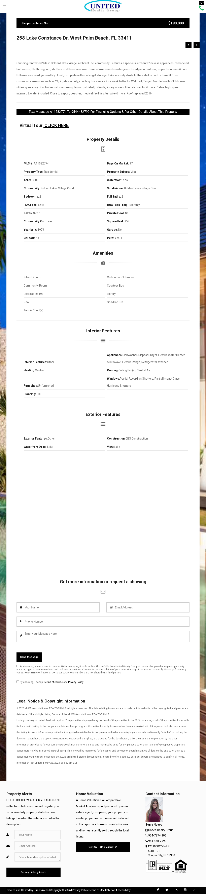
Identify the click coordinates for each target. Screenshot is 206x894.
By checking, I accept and (49, 682)
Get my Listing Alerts (33, 872)
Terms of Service (53, 682)
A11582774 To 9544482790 (70, 112)
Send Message (29, 657)
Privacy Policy (75, 682)
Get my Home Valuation (103, 847)
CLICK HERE (56, 125)
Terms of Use (97, 890)
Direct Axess (41, 890)
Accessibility (123, 890)
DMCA (110, 890)
